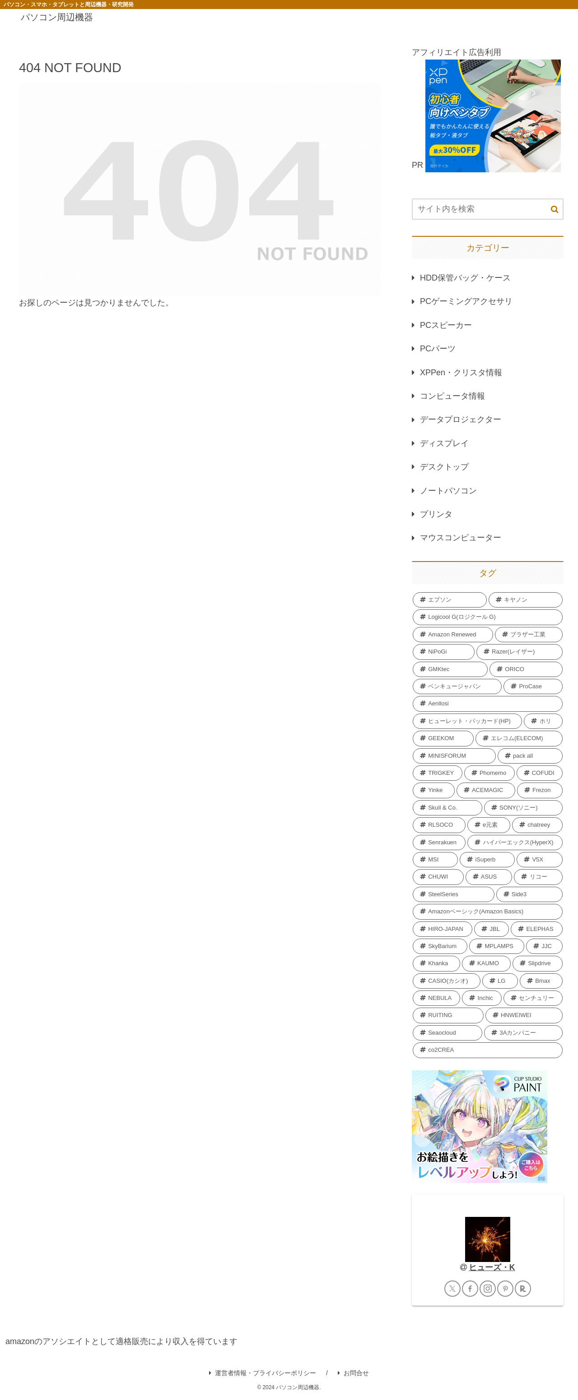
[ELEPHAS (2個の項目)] (537, 929)
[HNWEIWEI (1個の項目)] (524, 1015)
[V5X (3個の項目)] (540, 859)
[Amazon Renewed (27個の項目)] (453, 634)
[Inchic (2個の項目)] (481, 998)
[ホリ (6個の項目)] (543, 721)
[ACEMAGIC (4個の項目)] (486, 790)
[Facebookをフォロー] (470, 1288)
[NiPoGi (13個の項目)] (444, 651)
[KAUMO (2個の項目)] (486, 963)
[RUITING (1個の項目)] (448, 1015)
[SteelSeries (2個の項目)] (453, 894)
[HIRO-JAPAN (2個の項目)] (442, 929)
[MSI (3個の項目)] (435, 859)
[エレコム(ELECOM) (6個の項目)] (519, 738)
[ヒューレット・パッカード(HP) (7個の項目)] (467, 721)
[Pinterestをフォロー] (505, 1288)
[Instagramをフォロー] (488, 1288)
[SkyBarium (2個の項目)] (440, 946)
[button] (554, 209)
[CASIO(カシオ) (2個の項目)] (446, 981)
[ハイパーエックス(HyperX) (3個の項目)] (515, 842)
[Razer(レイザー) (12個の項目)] (519, 651)
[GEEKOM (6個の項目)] (443, 738)
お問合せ (353, 1373)
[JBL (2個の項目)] (491, 929)
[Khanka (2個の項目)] (436, 963)
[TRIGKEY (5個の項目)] (437, 773)
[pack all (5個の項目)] (530, 756)
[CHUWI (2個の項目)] (438, 876)
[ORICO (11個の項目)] (526, 669)
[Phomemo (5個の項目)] (489, 773)
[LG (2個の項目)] (500, 981)
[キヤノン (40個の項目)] (526, 600)
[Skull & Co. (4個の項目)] (447, 807)
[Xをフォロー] (452, 1288)
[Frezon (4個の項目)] (540, 790)
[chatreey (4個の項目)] (537, 825)
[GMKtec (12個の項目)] (450, 669)
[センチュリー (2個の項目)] (533, 998)
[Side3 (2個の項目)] (529, 894)
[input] (488, 209)
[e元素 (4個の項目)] (488, 825)
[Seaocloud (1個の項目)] (447, 1033)
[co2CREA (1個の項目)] (488, 1050)
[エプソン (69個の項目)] (450, 600)
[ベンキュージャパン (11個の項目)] (457, 686)
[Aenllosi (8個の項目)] (488, 703)
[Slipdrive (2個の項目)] (538, 963)
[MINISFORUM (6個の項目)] (454, 756)
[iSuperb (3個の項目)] (487, 859)
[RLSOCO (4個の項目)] (439, 825)
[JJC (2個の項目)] (544, 946)
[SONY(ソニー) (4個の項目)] (523, 807)
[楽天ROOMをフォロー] (523, 1288)
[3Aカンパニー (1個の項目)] (523, 1033)
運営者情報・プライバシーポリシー (262, 1373)
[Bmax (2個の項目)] (541, 981)
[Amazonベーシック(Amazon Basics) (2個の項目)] (488, 911)
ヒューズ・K (492, 1267)
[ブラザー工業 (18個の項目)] (529, 634)
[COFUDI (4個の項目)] (540, 773)
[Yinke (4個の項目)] (434, 790)
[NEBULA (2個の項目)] (436, 998)
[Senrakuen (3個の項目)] (439, 842)
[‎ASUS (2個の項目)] (489, 876)
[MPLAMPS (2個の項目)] (496, 946)
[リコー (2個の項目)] (538, 876)
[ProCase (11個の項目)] (533, 686)
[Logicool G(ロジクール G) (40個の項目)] (488, 617)
